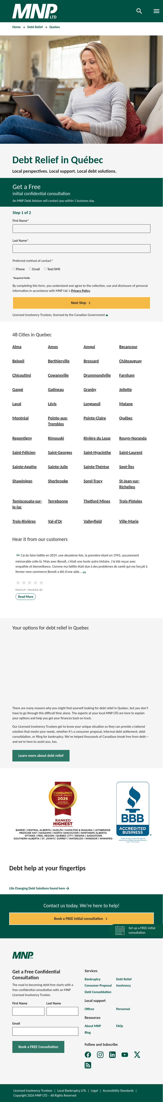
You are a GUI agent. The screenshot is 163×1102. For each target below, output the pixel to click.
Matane (126, 403)
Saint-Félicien (23, 452)
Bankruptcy (93, 979)
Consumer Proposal (98, 985)
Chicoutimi (21, 375)
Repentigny (22, 438)
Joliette (125, 389)
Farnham (127, 375)
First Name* (21, 221)
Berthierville (59, 360)
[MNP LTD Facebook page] (88, 1055)
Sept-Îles (126, 466)
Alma (16, 346)
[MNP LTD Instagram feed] (100, 1055)
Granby (90, 389)
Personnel (123, 1009)
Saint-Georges (60, 452)
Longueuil (92, 403)
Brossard (91, 360)
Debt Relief (35, 27)
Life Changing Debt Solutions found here (39, 888)
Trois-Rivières (24, 521)
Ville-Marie (128, 521)
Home (16, 27)
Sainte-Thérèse (96, 466)
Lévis (52, 403)
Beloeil (18, 360)
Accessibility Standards (118, 1091)
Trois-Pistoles (130, 501)
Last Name (54, 1003)
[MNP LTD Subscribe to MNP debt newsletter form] (88, 1065)
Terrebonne (58, 501)
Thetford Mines (97, 501)
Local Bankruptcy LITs (71, 1091)
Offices (89, 1009)
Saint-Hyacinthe (97, 452)
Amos (53, 346)
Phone (19, 269)
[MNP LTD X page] (137, 1055)
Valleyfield (93, 521)
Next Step (81, 303)
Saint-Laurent (130, 452)
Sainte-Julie (58, 466)
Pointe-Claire (95, 417)
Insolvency (123, 985)
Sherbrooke (58, 480)
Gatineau (56, 389)
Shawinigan (22, 480)
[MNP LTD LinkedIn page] (112, 1055)
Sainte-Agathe (24, 466)
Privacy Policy (80, 291)
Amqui (89, 346)
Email (34, 269)
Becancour (128, 346)
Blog (88, 1032)
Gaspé (17, 389)
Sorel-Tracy (93, 480)
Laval (16, 403)
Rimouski (56, 438)
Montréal (20, 417)
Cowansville (58, 375)
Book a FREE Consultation (38, 1047)
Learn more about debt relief (40, 755)
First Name (19, 1003)
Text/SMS (52, 269)
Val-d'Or (55, 521)
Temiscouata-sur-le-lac (27, 504)
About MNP (93, 1026)
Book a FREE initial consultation (81, 919)
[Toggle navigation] (156, 11)
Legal (94, 1091)
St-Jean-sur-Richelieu (129, 483)
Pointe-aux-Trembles (58, 420)
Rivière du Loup (97, 438)
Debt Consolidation (98, 992)
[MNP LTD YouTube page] (125, 1055)
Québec (126, 417)
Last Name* (20, 241)
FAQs (119, 1026)
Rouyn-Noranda (133, 438)
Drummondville (97, 375)
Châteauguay (130, 360)
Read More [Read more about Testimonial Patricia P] (25, 597)
